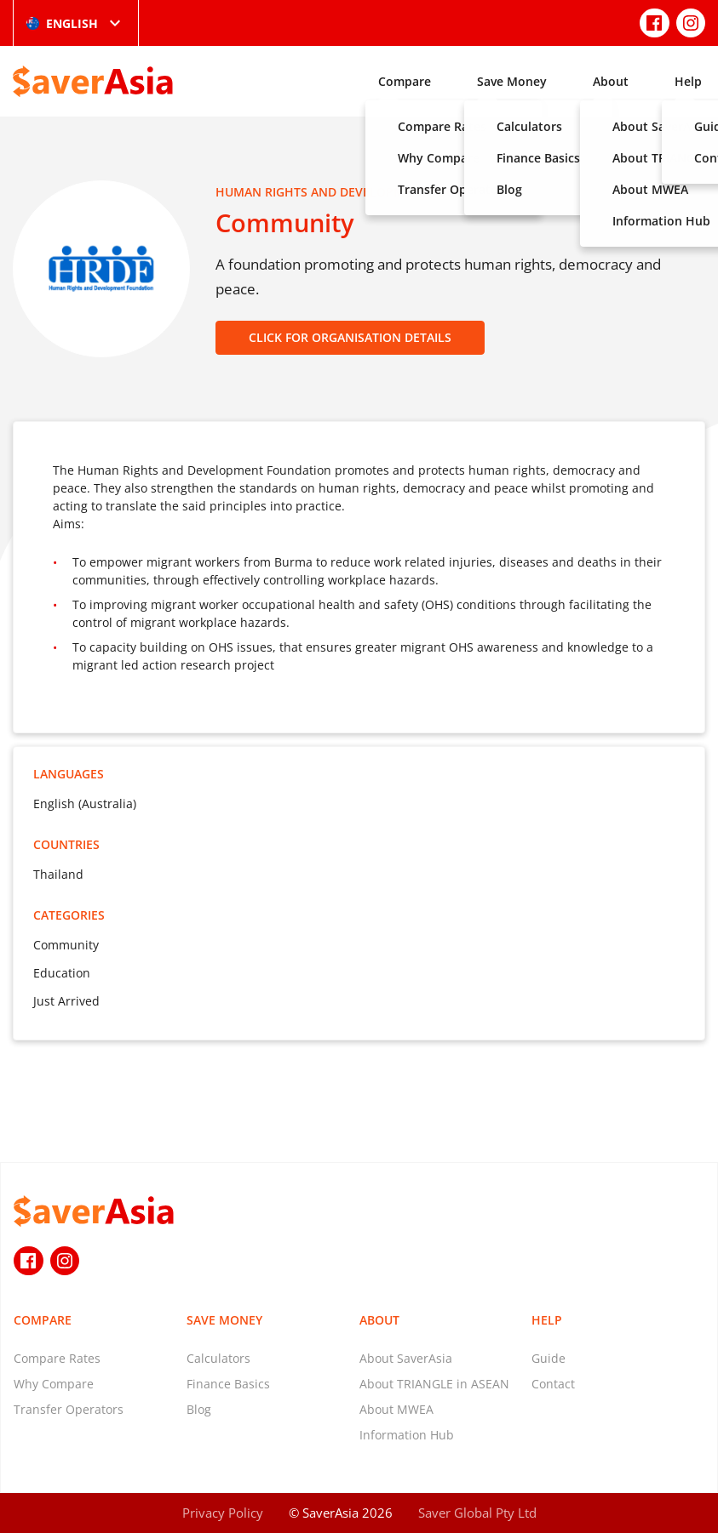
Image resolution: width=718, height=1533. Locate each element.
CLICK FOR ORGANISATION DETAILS (350, 337)
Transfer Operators (68, 1409)
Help (688, 81)
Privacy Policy (222, 1512)
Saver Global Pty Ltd (477, 1512)
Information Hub (406, 1435)
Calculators (218, 1358)
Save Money (512, 81)
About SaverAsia (405, 1358)
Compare (404, 81)
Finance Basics (228, 1384)
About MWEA (396, 1409)
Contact (553, 1384)
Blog (199, 1409)
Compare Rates (57, 1358)
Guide (548, 1358)
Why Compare (54, 1384)
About (611, 81)
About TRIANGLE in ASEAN (434, 1384)
